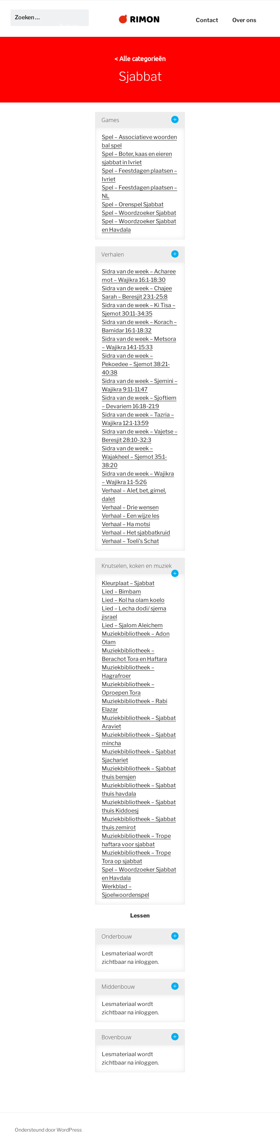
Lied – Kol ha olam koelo (133, 600)
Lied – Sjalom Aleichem (132, 625)
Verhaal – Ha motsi (126, 524)
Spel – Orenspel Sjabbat (133, 204)
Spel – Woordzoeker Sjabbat (139, 213)
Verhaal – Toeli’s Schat (130, 541)
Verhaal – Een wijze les (130, 515)
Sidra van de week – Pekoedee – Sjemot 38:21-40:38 (136, 364)
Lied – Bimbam (121, 591)
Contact (207, 20)
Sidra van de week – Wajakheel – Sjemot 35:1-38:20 (134, 457)
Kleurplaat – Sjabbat (128, 583)
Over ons (244, 20)
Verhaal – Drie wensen (130, 507)
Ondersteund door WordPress (48, 1130)
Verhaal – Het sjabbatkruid (136, 532)
